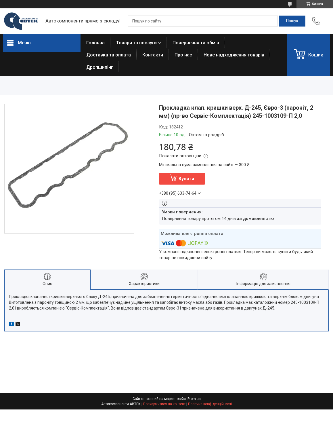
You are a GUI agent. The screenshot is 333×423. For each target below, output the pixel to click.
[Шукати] (292, 21)
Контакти (152, 55)
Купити (186, 178)
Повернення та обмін (196, 42)
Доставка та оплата (108, 55)
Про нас (183, 55)
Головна (95, 42)
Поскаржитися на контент (164, 404)
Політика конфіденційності (210, 404)
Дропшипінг (99, 67)
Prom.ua (194, 399)
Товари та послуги (136, 42)
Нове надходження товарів (234, 55)
